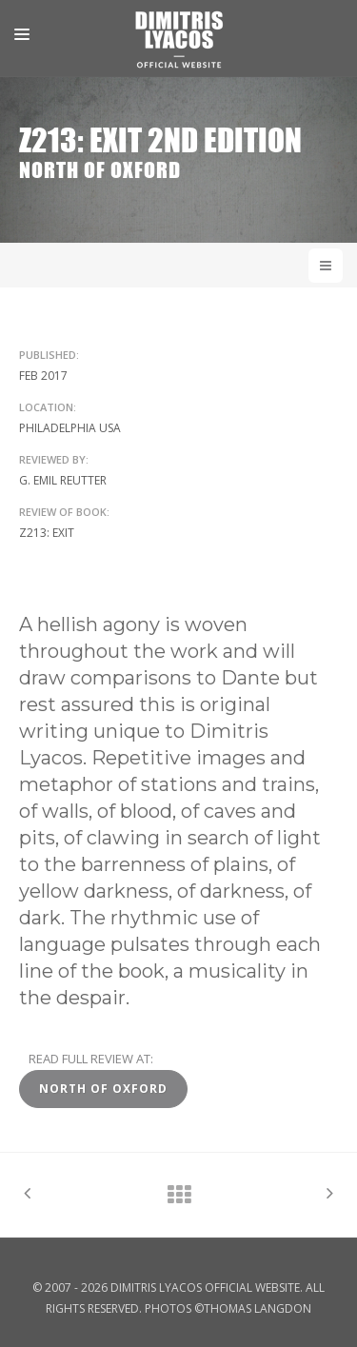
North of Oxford (103, 1088)
